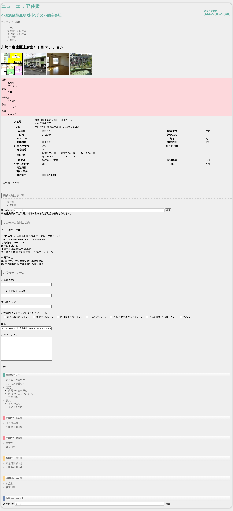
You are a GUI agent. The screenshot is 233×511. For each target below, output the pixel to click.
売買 (8, 387)
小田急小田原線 (14, 427)
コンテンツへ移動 (10, 22)
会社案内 (12, 37)
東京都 (10, 202)
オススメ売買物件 (15, 380)
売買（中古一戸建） (19, 390)
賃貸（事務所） (16, 406)
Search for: (7, 210)
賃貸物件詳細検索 (16, 34)
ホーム (10, 27)
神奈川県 (12, 205)
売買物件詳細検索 (16, 30)
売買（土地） (15, 397)
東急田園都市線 (14, 463)
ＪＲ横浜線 (12, 423)
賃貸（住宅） (15, 403)
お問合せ (12, 40)
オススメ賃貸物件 (15, 383)
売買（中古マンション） (21, 393)
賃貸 (8, 400)
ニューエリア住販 (20, 6)
